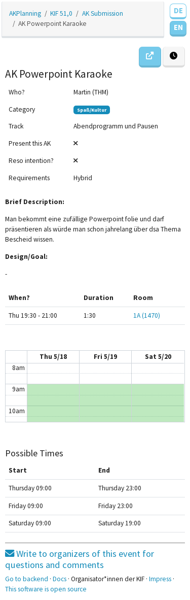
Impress (160, 579)
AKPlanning (25, 13)
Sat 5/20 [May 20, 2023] (158, 356)
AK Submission (102, 13)
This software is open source (46, 589)
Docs (59, 579)
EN (178, 27)
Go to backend (26, 579)
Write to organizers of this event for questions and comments (79, 559)
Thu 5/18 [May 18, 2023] (53, 356)
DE (178, 10)
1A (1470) (146, 315)
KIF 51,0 (61, 13)
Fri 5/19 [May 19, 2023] (105, 356)
